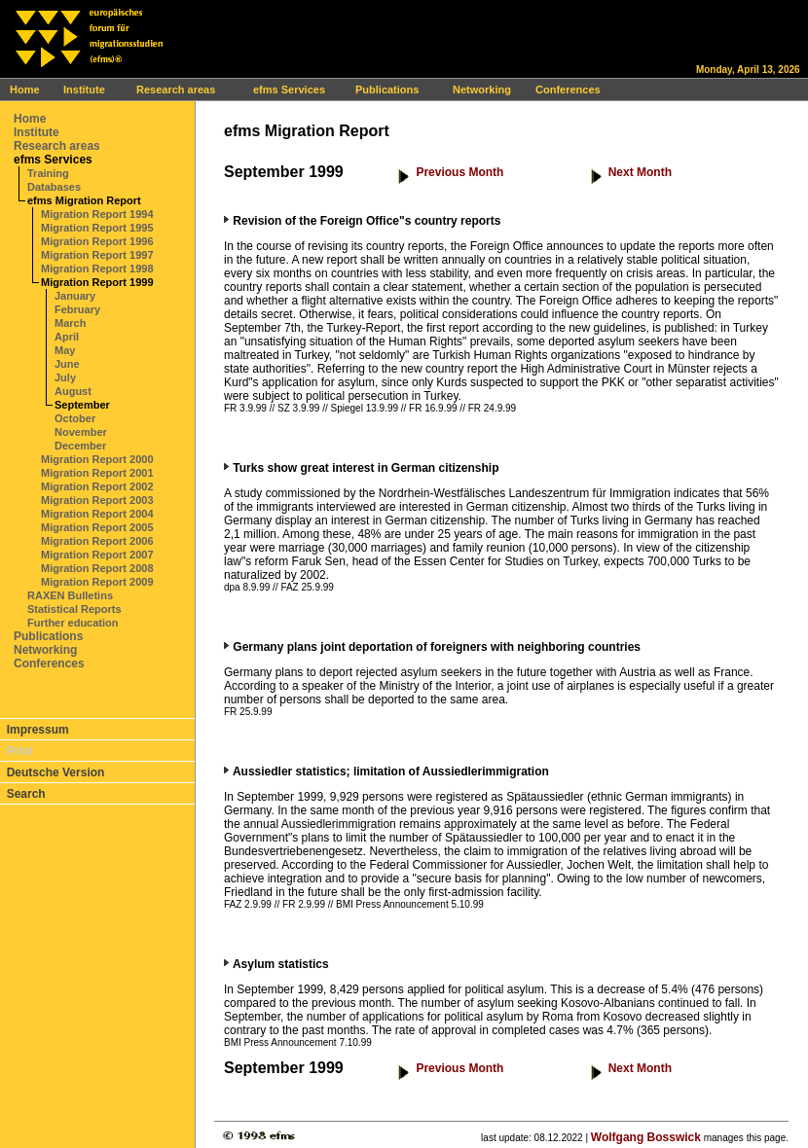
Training (48, 173)
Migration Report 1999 (97, 282)
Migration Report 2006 (97, 541)
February (77, 309)
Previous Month (459, 172)
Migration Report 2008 (97, 568)
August (73, 391)
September (82, 405)
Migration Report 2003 (97, 500)
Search (26, 794)
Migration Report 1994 (97, 214)
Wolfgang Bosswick (646, 1137)
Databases (54, 187)
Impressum (38, 729)
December (80, 445)
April (67, 336)
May (65, 350)
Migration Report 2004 (97, 514)
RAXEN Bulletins (70, 595)
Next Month (640, 172)
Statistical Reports (74, 609)
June (67, 364)
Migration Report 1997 (97, 255)
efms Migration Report (84, 200)
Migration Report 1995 (97, 227)
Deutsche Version (56, 772)
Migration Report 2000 (97, 459)
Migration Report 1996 (97, 241)
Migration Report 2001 (97, 473)
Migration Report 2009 (97, 582)
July (65, 377)
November (81, 432)
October (75, 418)
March (70, 323)
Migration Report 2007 (97, 554)
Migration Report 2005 (97, 527)
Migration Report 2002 (97, 486)
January (75, 296)
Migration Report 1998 (97, 268)
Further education (73, 622)
